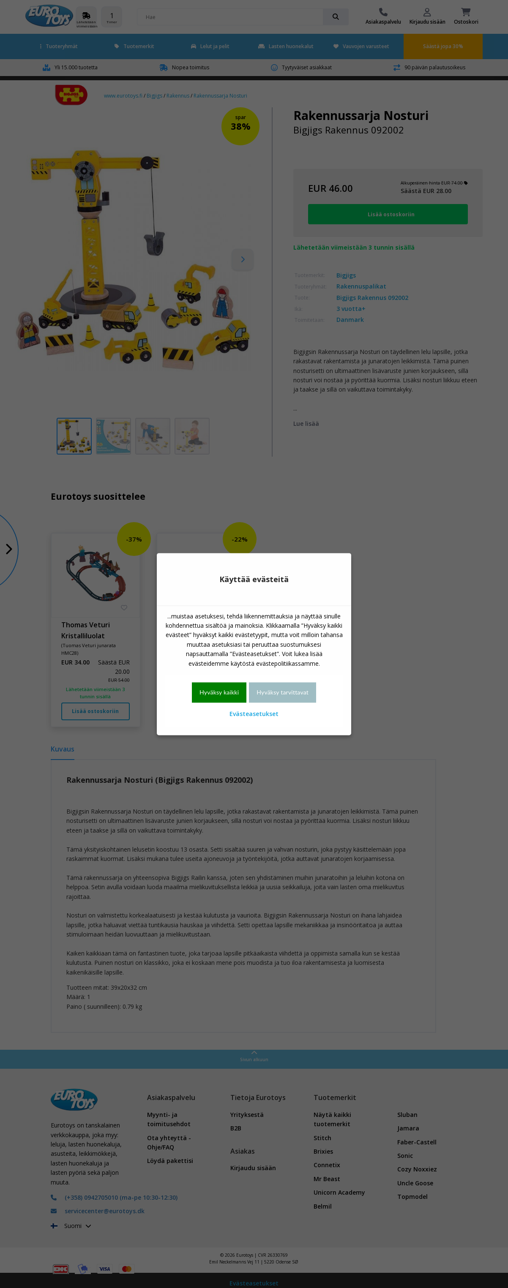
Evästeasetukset (254, 714)
